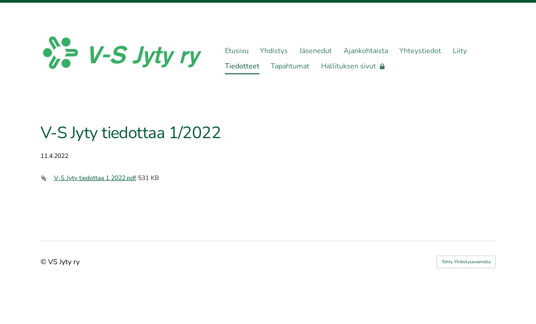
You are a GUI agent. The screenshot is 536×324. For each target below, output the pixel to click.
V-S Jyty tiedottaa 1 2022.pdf (95, 178)
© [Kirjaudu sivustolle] (44, 262)
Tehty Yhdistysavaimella (466, 262)
